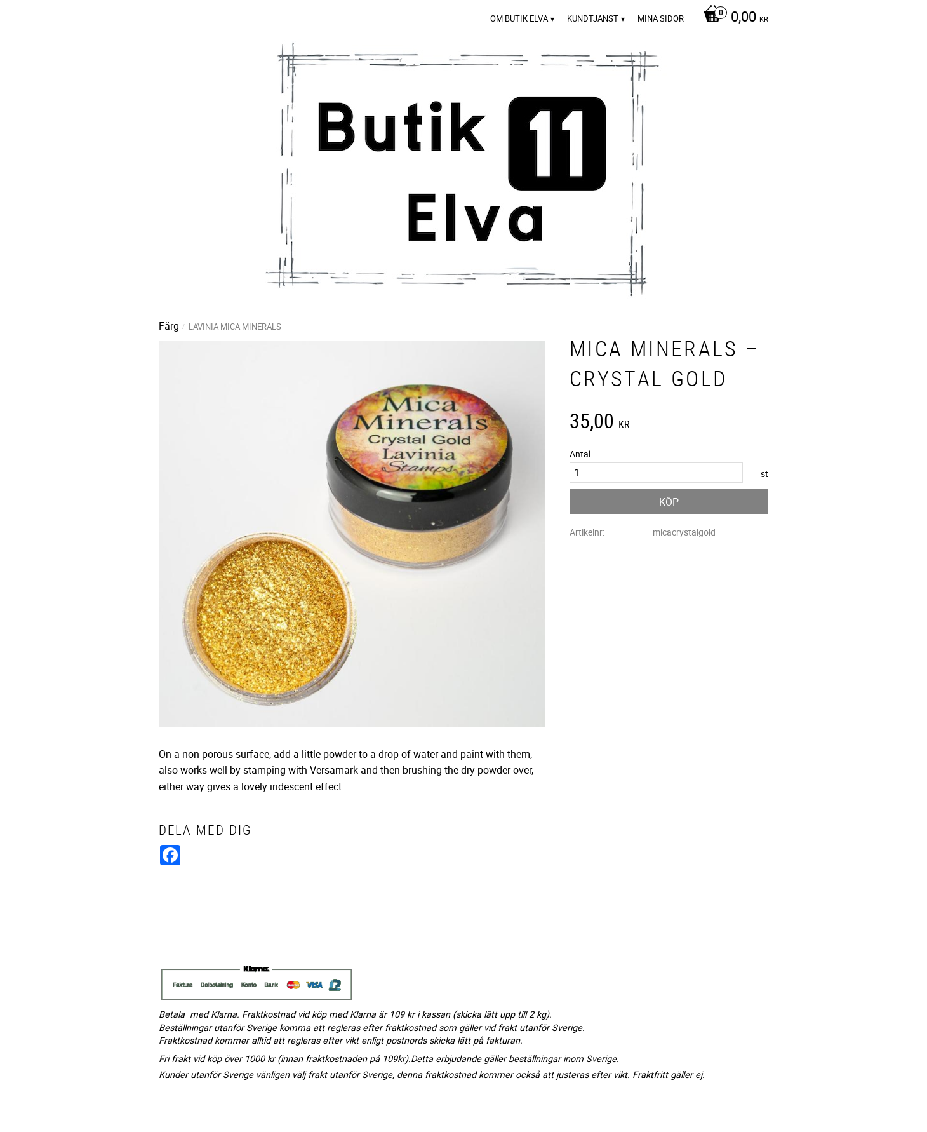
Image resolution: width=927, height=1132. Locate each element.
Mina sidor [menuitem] (660, 18)
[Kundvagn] (732, 18)
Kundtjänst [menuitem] (592, 18)
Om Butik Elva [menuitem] (519, 18)
